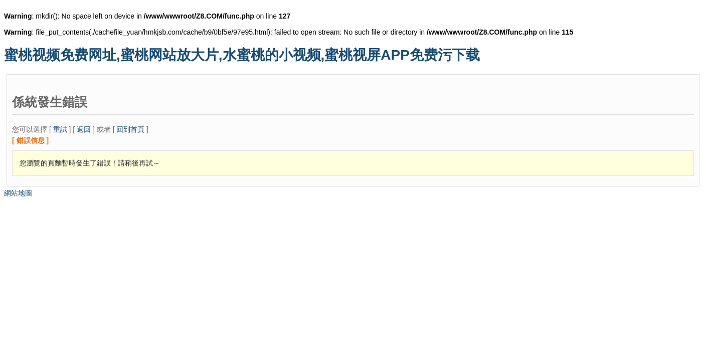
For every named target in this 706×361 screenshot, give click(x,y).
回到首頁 (130, 129)
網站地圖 (18, 193)
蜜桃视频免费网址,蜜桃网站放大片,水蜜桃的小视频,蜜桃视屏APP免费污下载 (242, 55)
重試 (60, 129)
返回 (84, 129)
